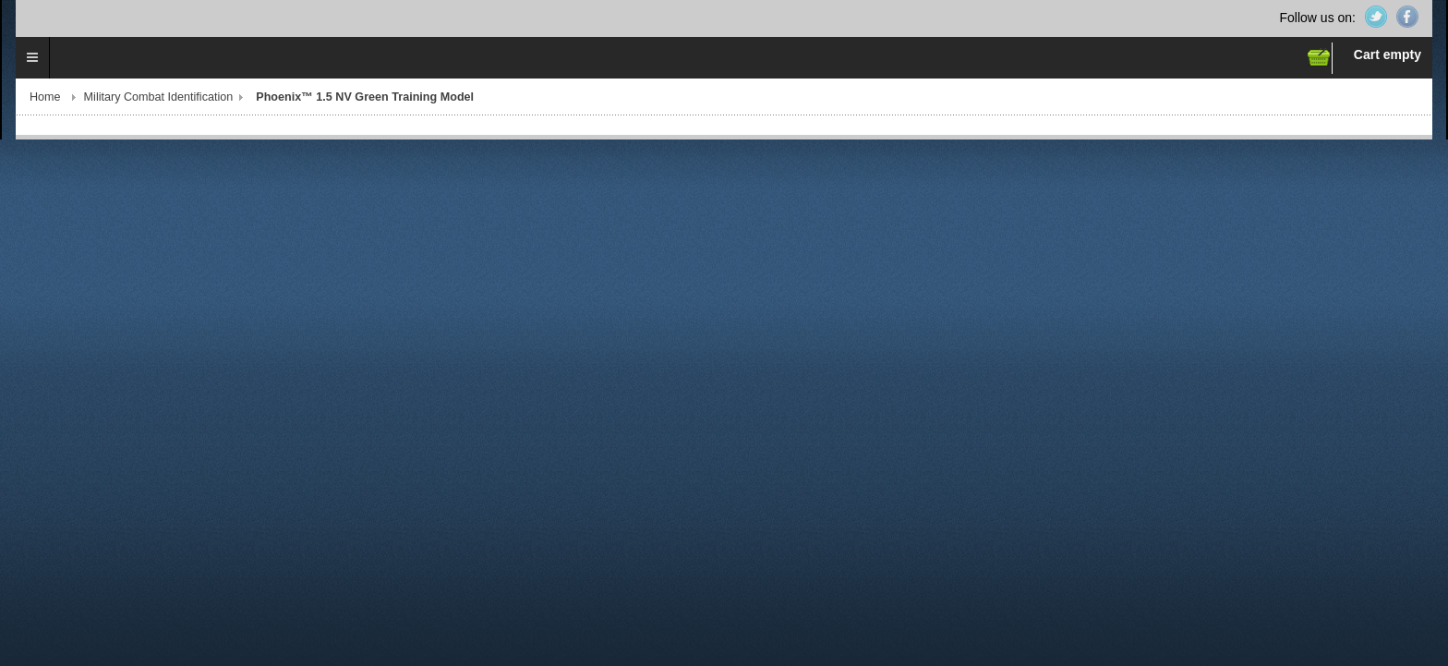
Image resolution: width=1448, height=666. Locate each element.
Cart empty (1387, 54)
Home (45, 97)
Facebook (1407, 17)
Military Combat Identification (159, 97)
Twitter (1376, 17)
